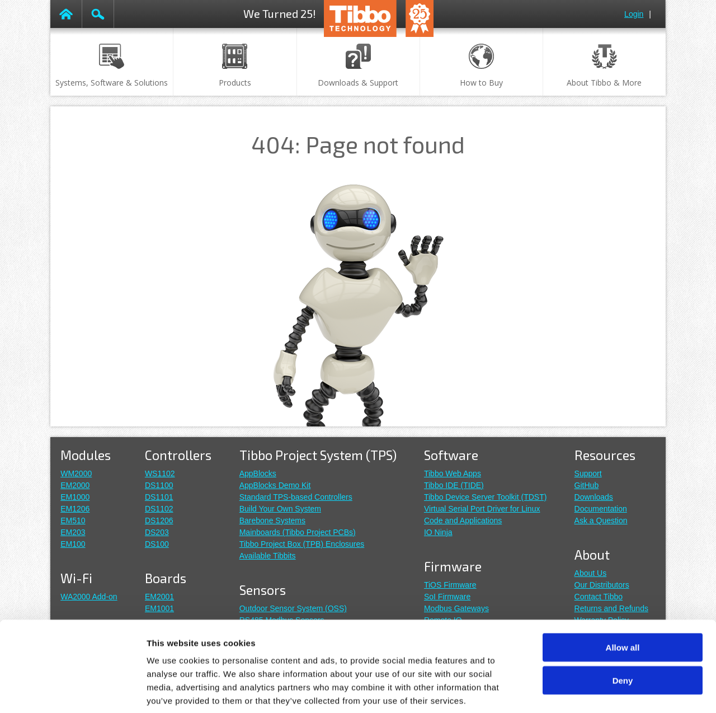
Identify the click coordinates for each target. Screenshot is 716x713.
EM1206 (75, 508)
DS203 (157, 532)
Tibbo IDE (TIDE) (454, 485)
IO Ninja (438, 532)
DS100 (157, 544)
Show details (587, 691)
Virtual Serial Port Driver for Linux (482, 508)
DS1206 (159, 520)
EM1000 (75, 496)
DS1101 (159, 496)
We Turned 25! (279, 13)
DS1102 (159, 508)
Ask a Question (601, 520)
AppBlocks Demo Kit (275, 485)
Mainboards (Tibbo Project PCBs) (297, 532)
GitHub (586, 485)
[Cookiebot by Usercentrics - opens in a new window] (72, 691)
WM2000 (76, 473)
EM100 (72, 544)
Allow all (623, 592)
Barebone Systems (272, 520)
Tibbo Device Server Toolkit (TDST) (485, 496)
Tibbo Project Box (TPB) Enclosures (302, 544)
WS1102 (160, 473)
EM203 (72, 532)
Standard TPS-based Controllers (295, 496)
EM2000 (75, 485)
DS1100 (159, 485)
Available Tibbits (267, 555)
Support (588, 473)
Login (633, 14)
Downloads (593, 496)
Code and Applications (463, 520)
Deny (623, 625)
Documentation (600, 508)
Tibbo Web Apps (452, 473)
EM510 (72, 520)
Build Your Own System (280, 508)
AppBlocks (257, 473)
